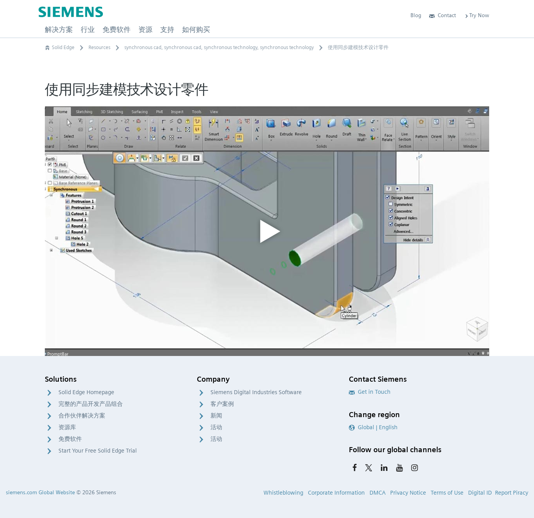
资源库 (67, 427)
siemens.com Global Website (40, 492)
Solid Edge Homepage (86, 392)
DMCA (377, 492)
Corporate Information (336, 492)
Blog (415, 15)
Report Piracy (511, 492)
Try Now (476, 15)
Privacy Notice (408, 492)
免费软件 (70, 438)
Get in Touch (370, 391)
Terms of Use (447, 492)
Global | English (373, 427)
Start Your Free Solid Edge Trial (97, 450)
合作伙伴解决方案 (81, 415)
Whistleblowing (283, 492)
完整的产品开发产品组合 (90, 403)
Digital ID (480, 492)
